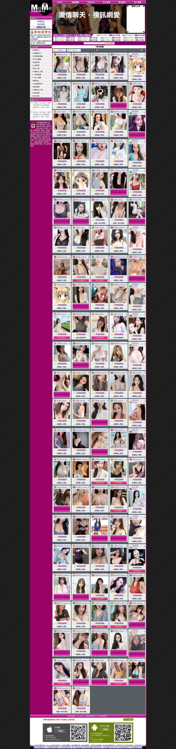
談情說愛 (36, 93)
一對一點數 (37, 77)
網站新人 (36, 81)
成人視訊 (36, 96)
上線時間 (36, 65)
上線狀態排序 (38, 84)
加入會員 (41, 24)
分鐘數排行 (37, 53)
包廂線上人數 (38, 71)
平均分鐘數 (37, 59)
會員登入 (41, 21)
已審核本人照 (38, 90)
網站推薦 (36, 87)
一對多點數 (37, 74)
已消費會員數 (38, 56)
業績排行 (36, 50)
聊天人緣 (36, 68)
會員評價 (36, 62)
